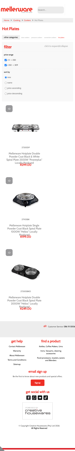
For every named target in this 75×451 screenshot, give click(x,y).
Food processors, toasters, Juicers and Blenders (51, 359)
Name (9, 83)
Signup (38, 383)
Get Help (17, 341)
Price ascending (14, 88)
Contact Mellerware (17, 346)
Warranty (17, 351)
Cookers (27, 20)
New (9, 77)
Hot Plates (61, 37)
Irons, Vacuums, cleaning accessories (51, 352)
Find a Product (50, 341)
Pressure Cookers (36, 37)
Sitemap (17, 364)
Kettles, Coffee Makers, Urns (51, 346)
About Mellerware (16, 355)
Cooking (16, 20)
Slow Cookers (25, 37)
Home (6, 20)
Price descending (14, 93)
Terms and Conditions (17, 360)
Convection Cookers (50, 37)
